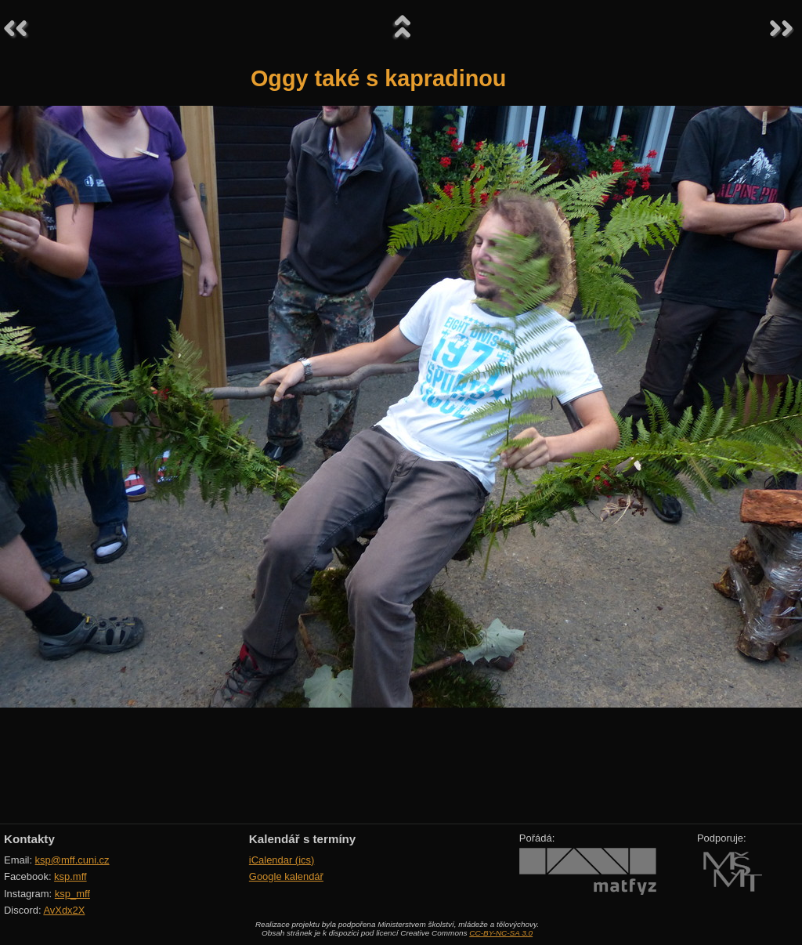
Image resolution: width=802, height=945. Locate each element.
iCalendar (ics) (282, 860)
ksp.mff (70, 876)
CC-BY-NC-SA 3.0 (501, 933)
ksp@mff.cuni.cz (72, 860)
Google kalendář (286, 876)
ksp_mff (72, 894)
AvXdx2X (64, 910)
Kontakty (29, 838)
